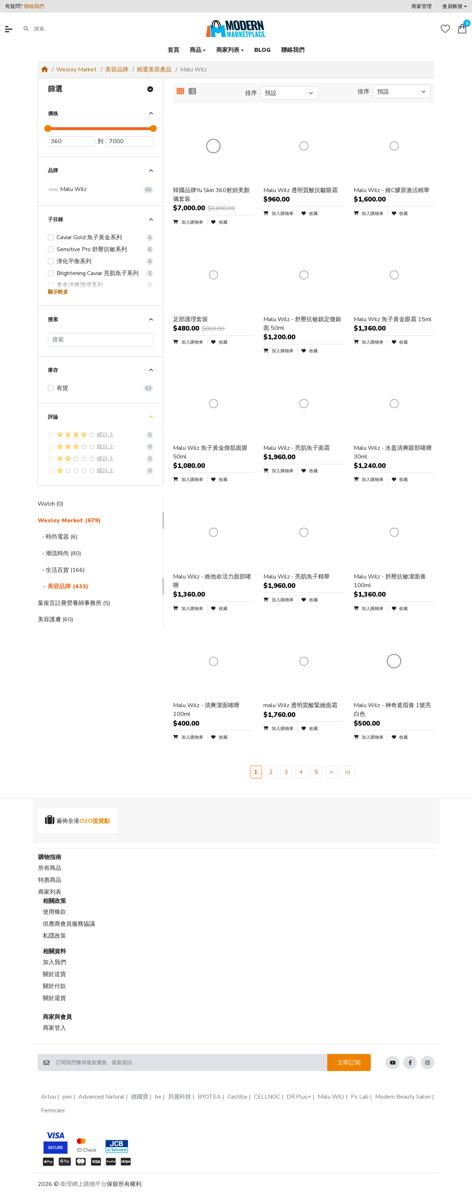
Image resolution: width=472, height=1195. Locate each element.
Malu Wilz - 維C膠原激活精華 (392, 190)
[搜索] (100, 340)
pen (67, 1097)
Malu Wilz (67, 189)
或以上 (85, 435)
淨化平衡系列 (74, 261)
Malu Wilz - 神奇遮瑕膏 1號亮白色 (392, 709)
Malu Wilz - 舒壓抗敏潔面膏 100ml (390, 581)
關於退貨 (54, 998)
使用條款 (54, 912)
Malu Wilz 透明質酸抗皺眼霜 (300, 190)
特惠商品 (49, 880)
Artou (48, 1097)
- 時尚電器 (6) (58, 537)
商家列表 (49, 892)
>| (347, 772)
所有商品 (49, 868)
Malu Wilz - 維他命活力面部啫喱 (212, 581)
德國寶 (139, 1097)
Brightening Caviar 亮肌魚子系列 (98, 273)
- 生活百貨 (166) (61, 570)
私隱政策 (54, 936)
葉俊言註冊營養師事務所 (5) (74, 603)
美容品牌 (116, 70)
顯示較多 (58, 292)
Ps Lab (360, 1097)
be (158, 1097)
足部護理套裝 (190, 319)
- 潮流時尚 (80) (59, 553)
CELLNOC (267, 1097)
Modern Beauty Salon (403, 1097)
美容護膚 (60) (55, 619)
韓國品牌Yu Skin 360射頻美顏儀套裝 (211, 194)
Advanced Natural (101, 1097)
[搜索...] (62, 29)
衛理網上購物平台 (83, 1184)
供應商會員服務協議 (69, 924)
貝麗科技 (179, 1097)
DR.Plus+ (299, 1097)
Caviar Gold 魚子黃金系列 (89, 237)
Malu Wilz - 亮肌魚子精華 (296, 577)
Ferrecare (53, 1111)
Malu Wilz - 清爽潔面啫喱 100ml (206, 709)
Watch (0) (50, 504)
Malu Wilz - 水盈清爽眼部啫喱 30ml (393, 452)
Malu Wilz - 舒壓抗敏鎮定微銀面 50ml (302, 323)
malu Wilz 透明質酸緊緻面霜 (300, 705)
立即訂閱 (349, 1063)
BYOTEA (209, 1097)
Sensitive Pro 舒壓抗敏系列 (92, 249)
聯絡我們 (34, 6)
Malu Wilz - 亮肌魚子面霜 (296, 448)
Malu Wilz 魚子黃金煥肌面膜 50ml (210, 452)
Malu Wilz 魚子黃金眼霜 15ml (393, 319)
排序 (251, 93)
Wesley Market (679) (69, 520)
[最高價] (129, 141)
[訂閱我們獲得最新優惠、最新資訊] (191, 1062)
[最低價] (71, 141)
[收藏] (445, 28)
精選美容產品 (154, 70)
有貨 (62, 388)
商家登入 (54, 1028)
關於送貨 (54, 974)
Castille (237, 1097)
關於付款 (54, 986)
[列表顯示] (192, 91)
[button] (454, 6)
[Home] (44, 70)
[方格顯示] (180, 91)
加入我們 (54, 962)
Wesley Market (76, 70)
